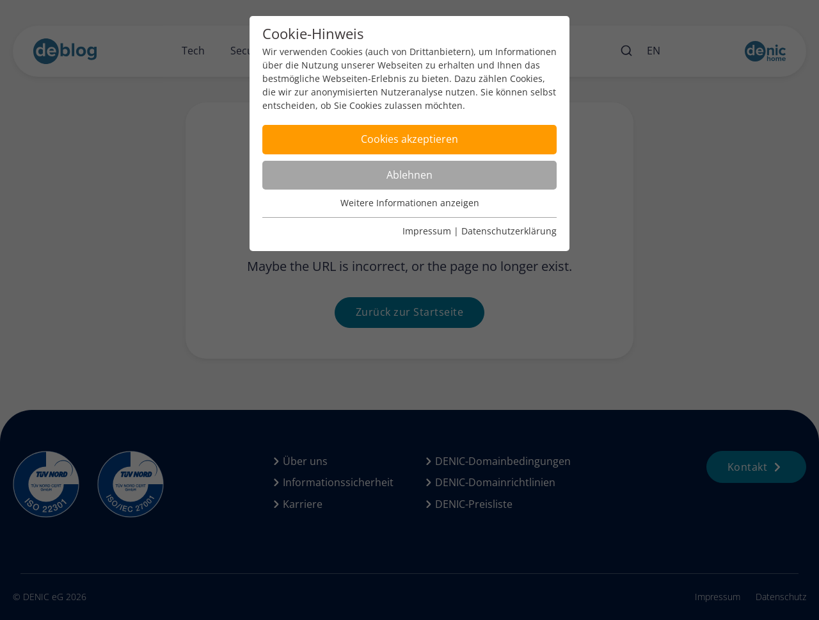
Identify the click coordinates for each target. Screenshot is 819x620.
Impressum (426, 231)
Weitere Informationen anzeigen (409, 203)
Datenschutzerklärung (509, 231)
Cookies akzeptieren (409, 139)
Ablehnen (409, 175)
